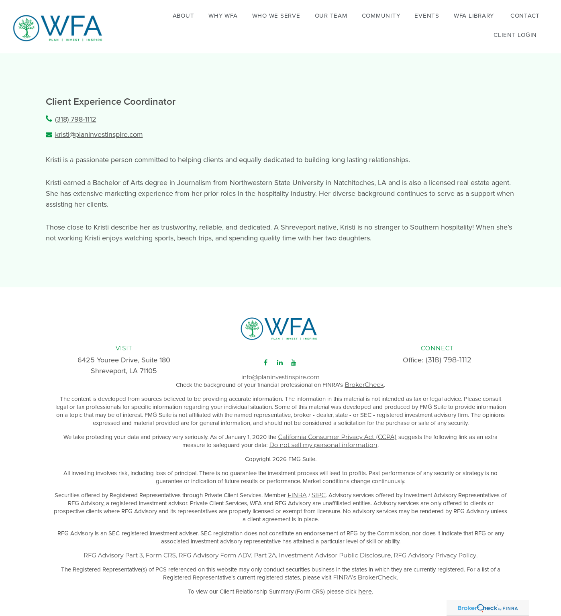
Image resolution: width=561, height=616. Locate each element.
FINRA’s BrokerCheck (365, 574)
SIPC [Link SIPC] (319, 492)
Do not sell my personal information (323, 442)
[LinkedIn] (279, 359)
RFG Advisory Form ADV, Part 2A (227, 552)
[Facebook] (265, 359)
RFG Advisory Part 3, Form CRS (130, 552)
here (365, 588)
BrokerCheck (364, 382)
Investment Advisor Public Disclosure (335, 552)
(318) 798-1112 (75, 119)
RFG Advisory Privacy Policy (435, 552)
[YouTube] (293, 359)
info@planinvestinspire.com (280, 374)
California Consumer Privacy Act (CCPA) (337, 434)
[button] (183, 15)
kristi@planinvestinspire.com (99, 134)
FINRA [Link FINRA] (297, 492)
